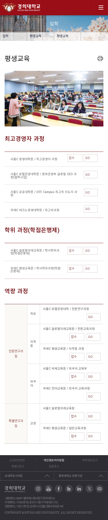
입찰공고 (54, 466)
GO (90, 158)
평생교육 (35, 36)
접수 (75, 158)
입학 (5, 36)
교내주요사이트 (14, 476)
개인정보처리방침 (53, 460)
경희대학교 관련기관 (70, 476)
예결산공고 (18, 466)
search (87, 7)
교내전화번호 (17, 460)
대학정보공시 (90, 460)
